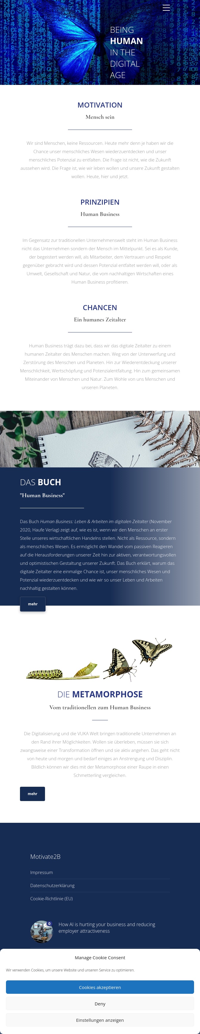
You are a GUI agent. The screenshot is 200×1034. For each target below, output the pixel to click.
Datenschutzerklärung (52, 885)
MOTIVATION (100, 105)
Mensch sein (100, 117)
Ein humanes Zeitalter (100, 319)
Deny (99, 1004)
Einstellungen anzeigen (100, 1020)
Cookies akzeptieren (100, 987)
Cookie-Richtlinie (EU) (51, 898)
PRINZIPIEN (100, 202)
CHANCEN (100, 307)
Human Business (100, 214)
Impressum (41, 872)
